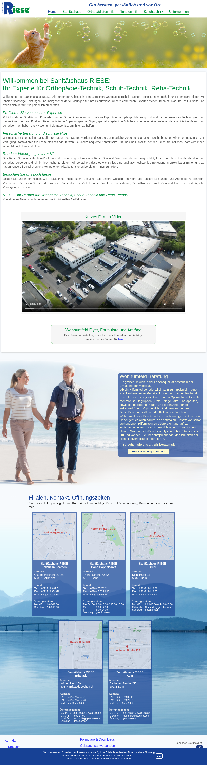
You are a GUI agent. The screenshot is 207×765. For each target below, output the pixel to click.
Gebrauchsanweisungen (97, 745)
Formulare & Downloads (97, 739)
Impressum (13, 746)
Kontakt (10, 740)
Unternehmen (179, 11)
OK (159, 756)
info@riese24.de (50, 594)
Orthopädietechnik (100, 11)
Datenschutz (82, 758)
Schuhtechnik (153, 11)
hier (120, 339)
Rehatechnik (129, 11)
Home (52, 11)
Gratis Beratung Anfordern (148, 451)
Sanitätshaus (72, 11)
